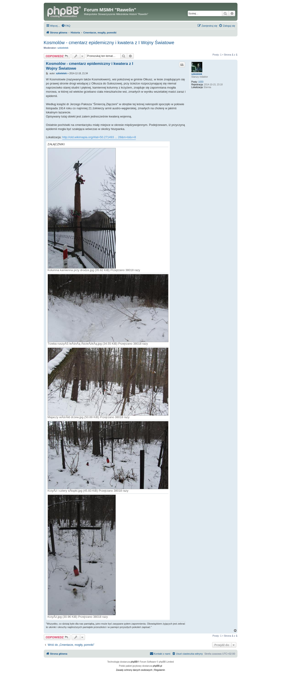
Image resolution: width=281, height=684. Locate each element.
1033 (200, 82)
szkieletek (62, 47)
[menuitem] (65, 25)
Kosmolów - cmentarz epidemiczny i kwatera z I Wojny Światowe (109, 42)
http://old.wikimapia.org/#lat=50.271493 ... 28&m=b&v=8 (99, 137)
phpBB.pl (157, 666)
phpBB (134, 662)
